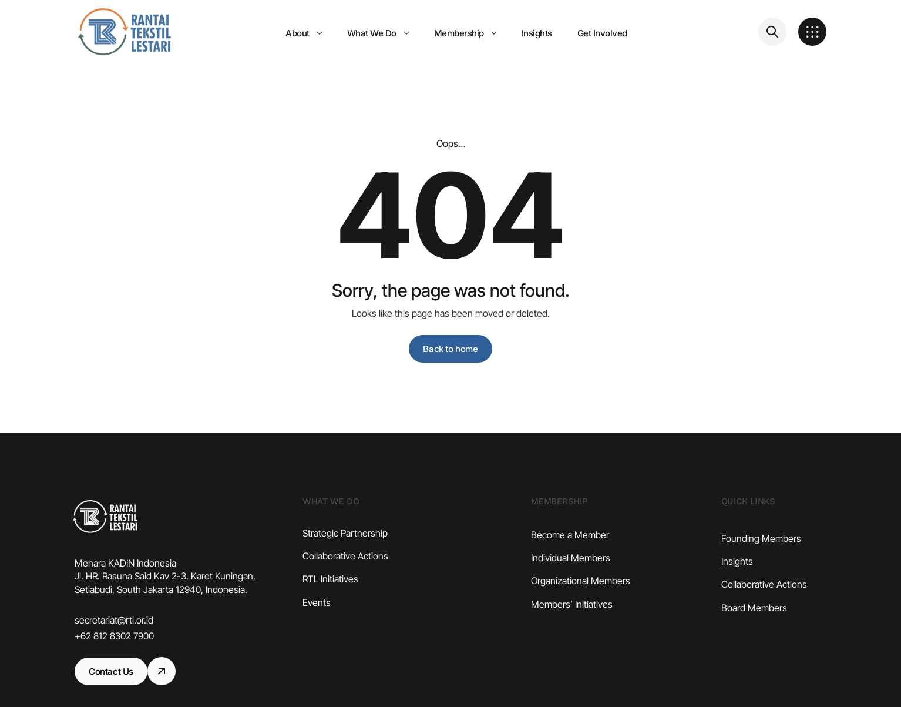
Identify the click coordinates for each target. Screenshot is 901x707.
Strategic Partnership (345, 551)
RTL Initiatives (330, 598)
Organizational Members (580, 603)
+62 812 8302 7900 (114, 636)
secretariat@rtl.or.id (114, 620)
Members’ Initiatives (572, 626)
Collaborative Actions (345, 574)
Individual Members (570, 579)
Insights (737, 589)
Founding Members (761, 566)
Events (316, 620)
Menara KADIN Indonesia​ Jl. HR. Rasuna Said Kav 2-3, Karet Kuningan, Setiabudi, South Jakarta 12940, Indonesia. (165, 576)
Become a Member (570, 556)
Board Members (754, 635)
